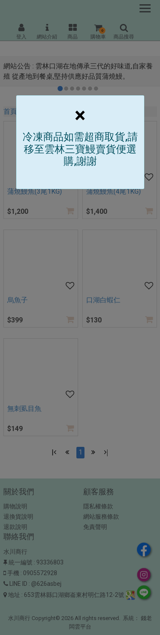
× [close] (80, 115)
